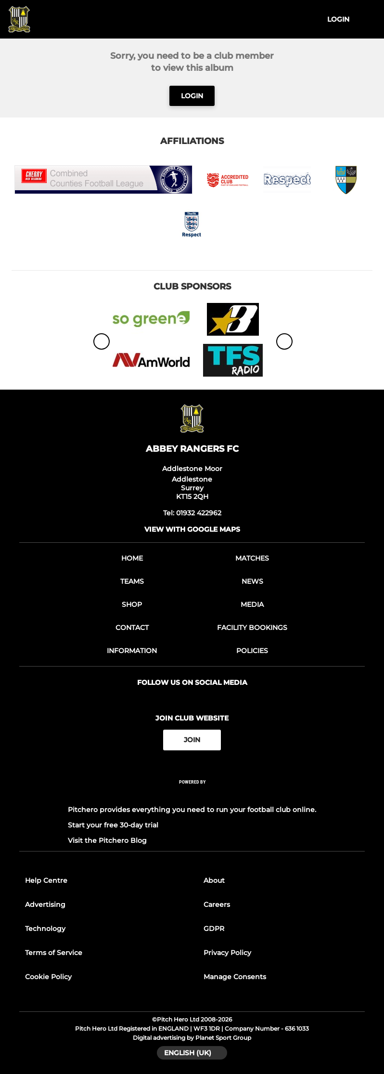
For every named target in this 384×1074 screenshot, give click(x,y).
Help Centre (46, 880)
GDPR (214, 928)
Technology (45, 928)
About (214, 880)
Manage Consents (235, 976)
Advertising (45, 904)
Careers (217, 904)
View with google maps (192, 529)
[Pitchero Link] (192, 794)
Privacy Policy (227, 952)
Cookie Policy (48, 976)
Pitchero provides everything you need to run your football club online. (192, 809)
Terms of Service (53, 952)
